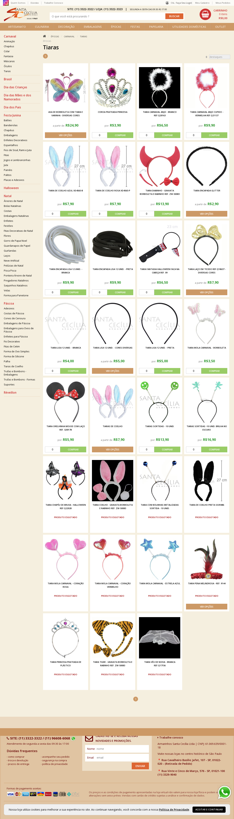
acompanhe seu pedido (56, 756)
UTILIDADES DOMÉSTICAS (189, 26)
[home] (20, 20)
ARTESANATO (17, 26)
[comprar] (112, 135)
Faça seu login (184, 2)
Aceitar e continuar (209, 809)
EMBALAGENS (93, 26)
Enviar (140, 766)
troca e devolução (18, 760)
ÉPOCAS (116, 26)
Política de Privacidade (174, 809)
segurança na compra (54, 760)
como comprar (16, 756)
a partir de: (59, 125)
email (90, 757)
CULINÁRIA (42, 26)
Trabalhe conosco (170, 737)
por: (107, 125)
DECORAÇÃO (66, 26)
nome (91, 749)
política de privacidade (55, 764)
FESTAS (135, 26)
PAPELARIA (156, 26)
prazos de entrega (18, 764)
